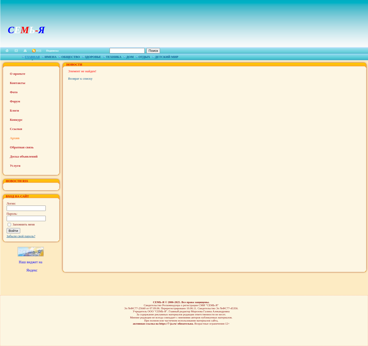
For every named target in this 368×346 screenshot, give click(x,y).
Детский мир (166, 57)
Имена (51, 57)
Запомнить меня (24, 224)
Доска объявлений (24, 156)
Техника (113, 57)
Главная (32, 57)
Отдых (144, 57)
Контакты (17, 83)
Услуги (15, 166)
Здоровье (93, 57)
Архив (15, 138)
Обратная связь (22, 147)
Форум (15, 101)
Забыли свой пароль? (21, 236)
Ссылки (16, 129)
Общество (70, 57)
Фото (14, 92)
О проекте (17, 74)
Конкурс (16, 120)
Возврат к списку (80, 78)
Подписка (52, 50)
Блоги (14, 110)
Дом (130, 57)
